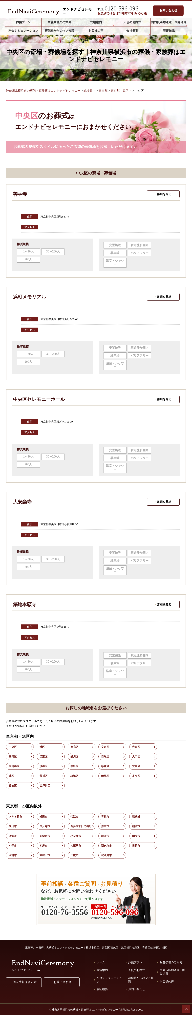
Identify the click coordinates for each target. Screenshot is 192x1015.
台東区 (136, 746)
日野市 (136, 845)
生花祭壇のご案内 (171, 962)
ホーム (101, 962)
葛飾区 (13, 785)
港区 (42, 746)
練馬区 (105, 775)
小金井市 (75, 836)
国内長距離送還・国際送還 (172, 972)
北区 (11, 775)
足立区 (136, 775)
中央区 (13, 746)
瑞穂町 (136, 816)
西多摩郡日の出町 (81, 826)
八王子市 (75, 845)
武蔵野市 (106, 855)
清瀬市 (13, 836)
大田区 (136, 756)
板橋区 (74, 775)
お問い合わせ (136, 989)
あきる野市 (15, 816)
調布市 (105, 836)
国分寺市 (45, 826)
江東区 (43, 756)
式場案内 (102, 970)
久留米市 (45, 836)
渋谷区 (43, 766)
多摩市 (43, 845)
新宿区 (74, 746)
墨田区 (13, 756)
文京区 (105, 746)
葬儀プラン (135, 962)
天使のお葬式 (136, 970)
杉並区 (105, 766)
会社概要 (102, 989)
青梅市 (105, 816)
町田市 (43, 816)
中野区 (74, 766)
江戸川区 (45, 785)
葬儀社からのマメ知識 (140, 979)
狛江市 (74, 816)
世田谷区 (14, 766)
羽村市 (13, 855)
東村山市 (45, 855)
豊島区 (136, 766)
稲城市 (136, 826)
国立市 (136, 836)
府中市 (105, 826)
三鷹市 (74, 855)
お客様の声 (167, 981)
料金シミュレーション (109, 979)
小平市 (13, 845)
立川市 (13, 826)
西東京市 (106, 845)
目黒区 (105, 756)
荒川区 (43, 775)
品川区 (74, 756)
